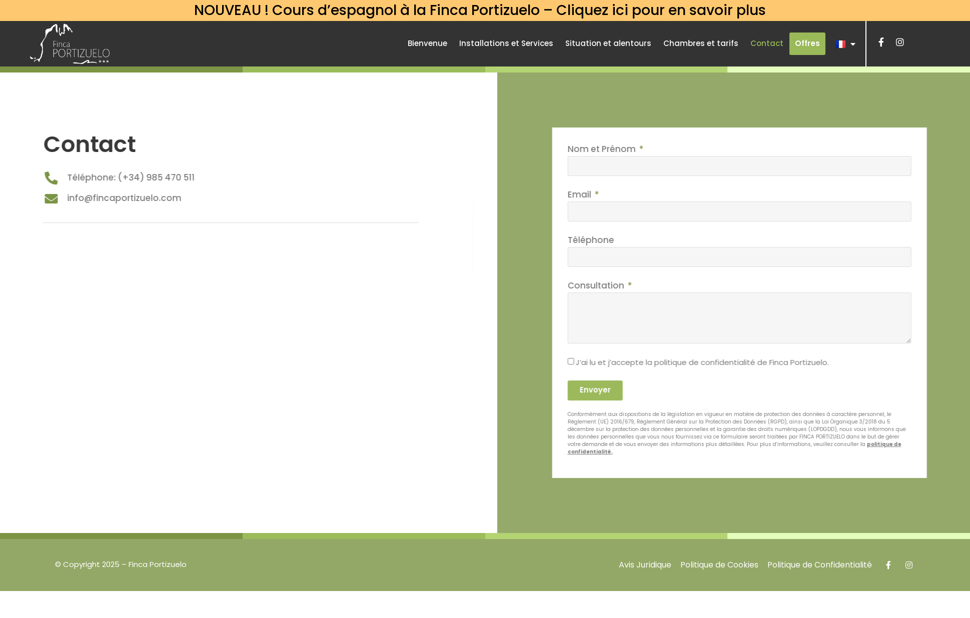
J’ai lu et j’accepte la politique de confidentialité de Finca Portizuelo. (750, 361)
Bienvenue (427, 43)
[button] (807, 43)
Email (628, 194)
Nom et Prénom (651, 149)
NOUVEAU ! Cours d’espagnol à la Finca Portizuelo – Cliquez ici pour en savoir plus (480, 10)
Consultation (645, 286)
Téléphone (639, 240)
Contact (766, 43)
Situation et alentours (608, 43)
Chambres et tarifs (700, 43)
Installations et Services (506, 43)
